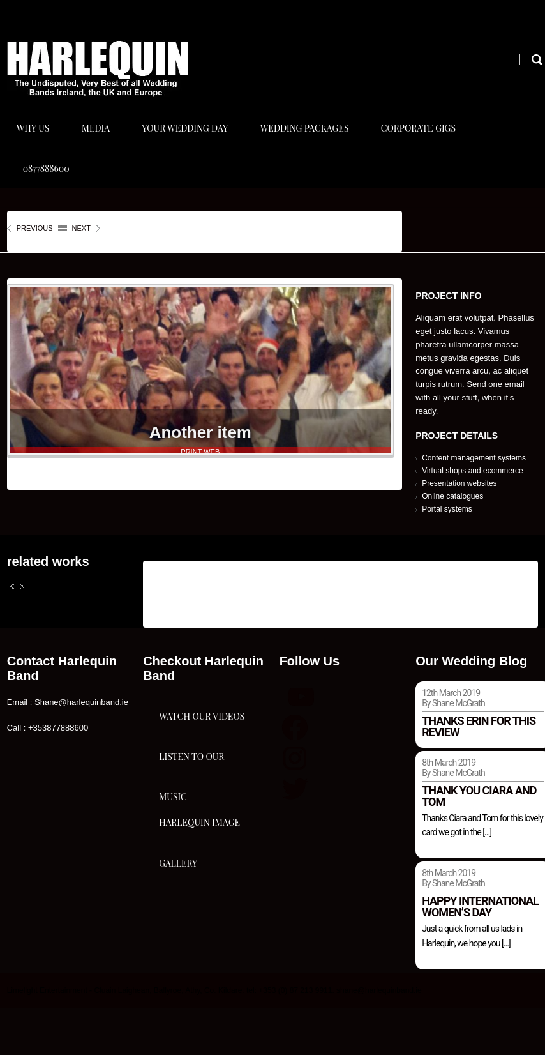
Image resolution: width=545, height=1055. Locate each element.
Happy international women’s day (480, 953)
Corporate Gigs (426, 139)
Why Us (33, 139)
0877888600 (46, 203)
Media (98, 139)
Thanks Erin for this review (478, 773)
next (81, 275)
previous (35, 275)
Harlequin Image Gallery (199, 952)
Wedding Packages (311, 139)
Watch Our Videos (201, 774)
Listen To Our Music (191, 851)
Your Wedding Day (189, 139)
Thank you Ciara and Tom (479, 842)
